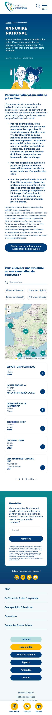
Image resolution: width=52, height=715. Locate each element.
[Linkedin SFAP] (16, 579)
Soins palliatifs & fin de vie (19, 607)
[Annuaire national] (26, 655)
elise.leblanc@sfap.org (16, 238)
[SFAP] (16, 11)
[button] (10, 325)
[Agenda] (26, 662)
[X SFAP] (29, 579)
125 (32, 478)
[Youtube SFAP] (35, 579)
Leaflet (18, 358)
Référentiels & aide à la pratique (22, 598)
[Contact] (26, 677)
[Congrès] (27, 708)
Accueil (8, 23)
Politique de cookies (26, 697)
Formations (11, 616)
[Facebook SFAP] (23, 579)
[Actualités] (26, 670)
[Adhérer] (39, 708)
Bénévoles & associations (18, 625)
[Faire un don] (14, 708)
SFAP (7, 589)
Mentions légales (26, 693)
